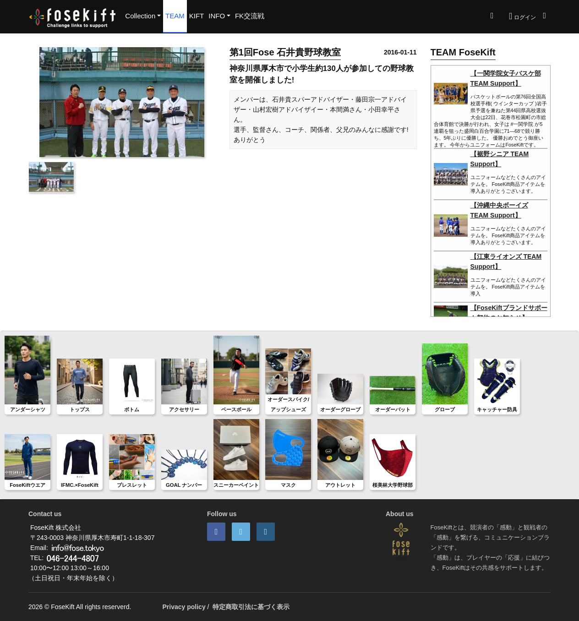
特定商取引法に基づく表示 (251, 606)
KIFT (196, 16)
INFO (216, 16)
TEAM (175, 16)
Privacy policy (184, 606)
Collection (140, 16)
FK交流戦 (249, 16)
